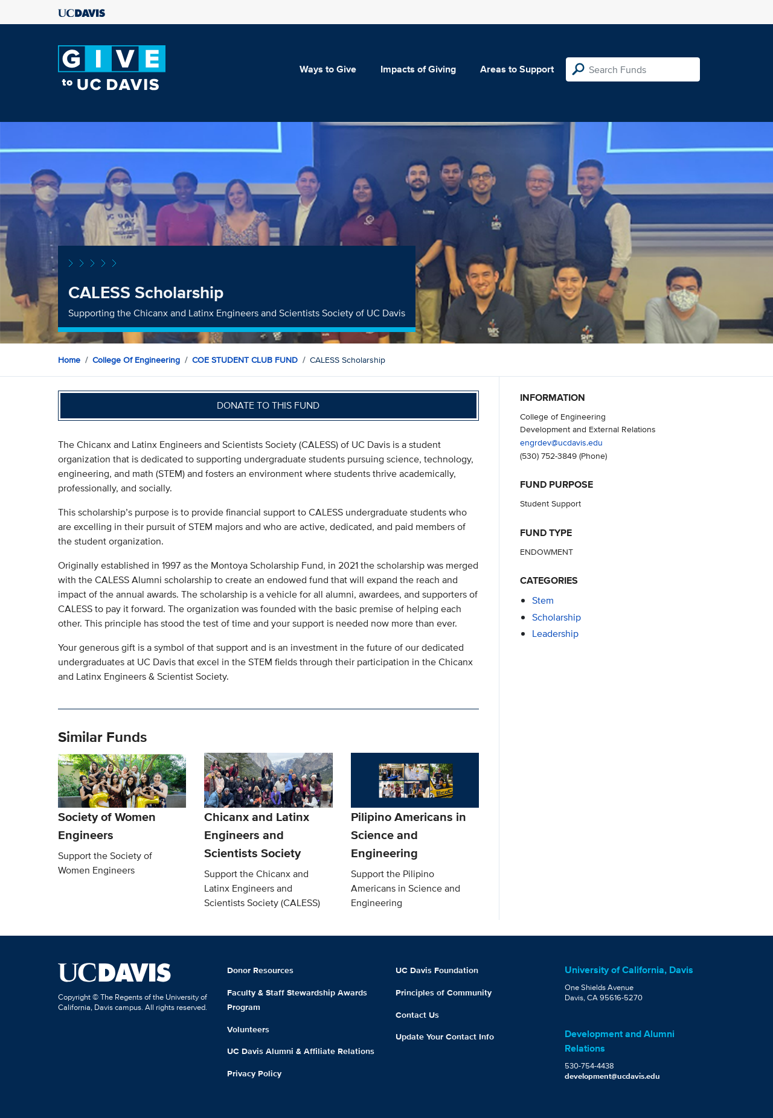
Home (69, 360)
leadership (555, 633)
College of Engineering (136, 360)
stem (543, 600)
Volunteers (248, 1029)
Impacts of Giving (418, 69)
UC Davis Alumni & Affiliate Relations (300, 1051)
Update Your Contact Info (445, 1036)
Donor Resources (260, 970)
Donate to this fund (268, 405)
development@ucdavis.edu (612, 1076)
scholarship (556, 617)
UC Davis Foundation (437, 970)
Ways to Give (328, 69)
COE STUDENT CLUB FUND (245, 360)
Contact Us (417, 1015)
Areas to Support (517, 69)
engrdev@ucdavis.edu (561, 442)
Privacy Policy (254, 1073)
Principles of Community (444, 992)
